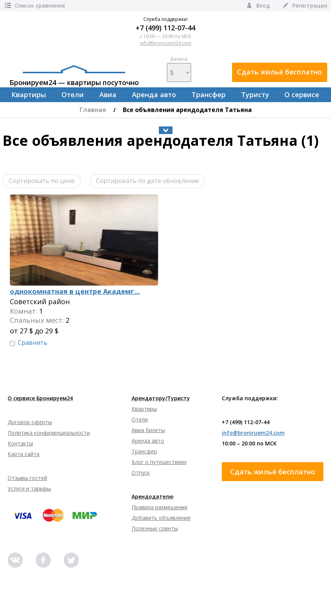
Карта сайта (23, 454)
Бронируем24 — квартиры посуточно (74, 76)
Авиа (107, 94)
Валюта (179, 69)
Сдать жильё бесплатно (279, 71)
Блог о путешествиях (159, 462)
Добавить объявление (161, 517)
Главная (93, 110)
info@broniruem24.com (165, 43)
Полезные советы (155, 528)
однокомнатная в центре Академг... (75, 291)
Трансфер (208, 94)
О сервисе (301, 94)
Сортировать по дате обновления (147, 181)
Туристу (255, 94)
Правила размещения (159, 507)
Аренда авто (154, 94)
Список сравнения (34, 5)
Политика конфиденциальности (49, 432)
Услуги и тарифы (29, 488)
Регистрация (304, 5)
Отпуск (141, 472)
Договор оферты (30, 422)
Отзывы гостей (27, 477)
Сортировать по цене (42, 181)
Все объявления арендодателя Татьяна (187, 110)
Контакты (20, 443)
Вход (257, 5)
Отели (72, 94)
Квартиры (28, 94)
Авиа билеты (148, 430)
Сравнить (32, 343)
